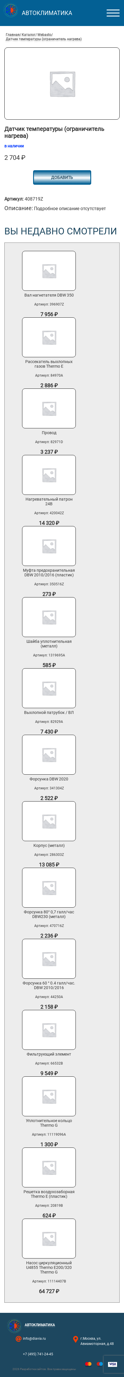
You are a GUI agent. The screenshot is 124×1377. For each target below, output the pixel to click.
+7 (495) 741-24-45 (38, 1354)
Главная (13, 35)
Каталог (28, 35)
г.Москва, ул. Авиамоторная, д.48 (97, 1341)
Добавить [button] (62, 177)
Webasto (44, 35)
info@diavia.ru (34, 1339)
